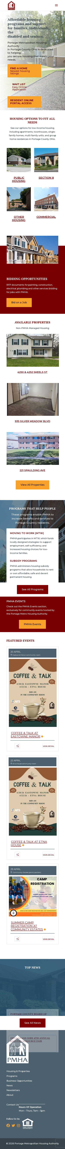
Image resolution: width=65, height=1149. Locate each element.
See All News (32, 1022)
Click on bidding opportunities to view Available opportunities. (31, 270)
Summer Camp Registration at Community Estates (27, 926)
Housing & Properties (18, 1071)
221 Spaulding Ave (32, 470)
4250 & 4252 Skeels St (32, 372)
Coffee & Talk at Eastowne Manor (25, 734)
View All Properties (32, 484)
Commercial (46, 216)
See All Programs (32, 589)
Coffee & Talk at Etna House (29, 843)
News (9, 1085)
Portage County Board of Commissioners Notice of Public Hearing (28, 989)
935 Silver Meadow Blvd (32, 421)
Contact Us (12, 1104)
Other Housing (18, 218)
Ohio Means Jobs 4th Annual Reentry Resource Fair (30, 1012)
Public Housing (18, 179)
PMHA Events (32, 624)
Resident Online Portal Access (22, 102)
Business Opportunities (19, 1081)
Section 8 (46, 177)
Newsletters (13, 1090)
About (9, 1095)
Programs (11, 1076)
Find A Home (18, 68)
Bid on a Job (19, 302)
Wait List (18, 84)
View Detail (48, 746)
